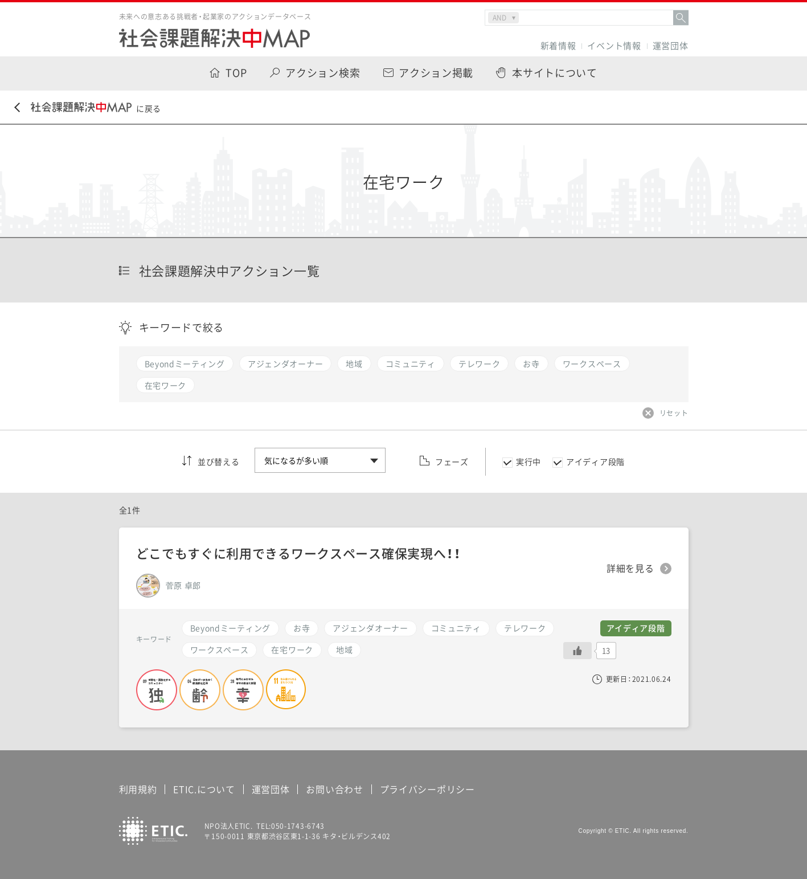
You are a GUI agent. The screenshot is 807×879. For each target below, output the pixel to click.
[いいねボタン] (577, 650)
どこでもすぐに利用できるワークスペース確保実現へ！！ (298, 552)
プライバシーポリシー (427, 789)
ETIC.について (204, 789)
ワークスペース (219, 649)
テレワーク (525, 627)
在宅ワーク (292, 649)
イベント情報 (614, 46)
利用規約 (138, 789)
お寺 (301, 627)
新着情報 (558, 46)
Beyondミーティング (230, 627)
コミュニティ (456, 627)
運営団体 (671, 46)
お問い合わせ (334, 789)
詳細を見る (630, 568)
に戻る (87, 108)
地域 (344, 649)
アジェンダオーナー (370, 627)
